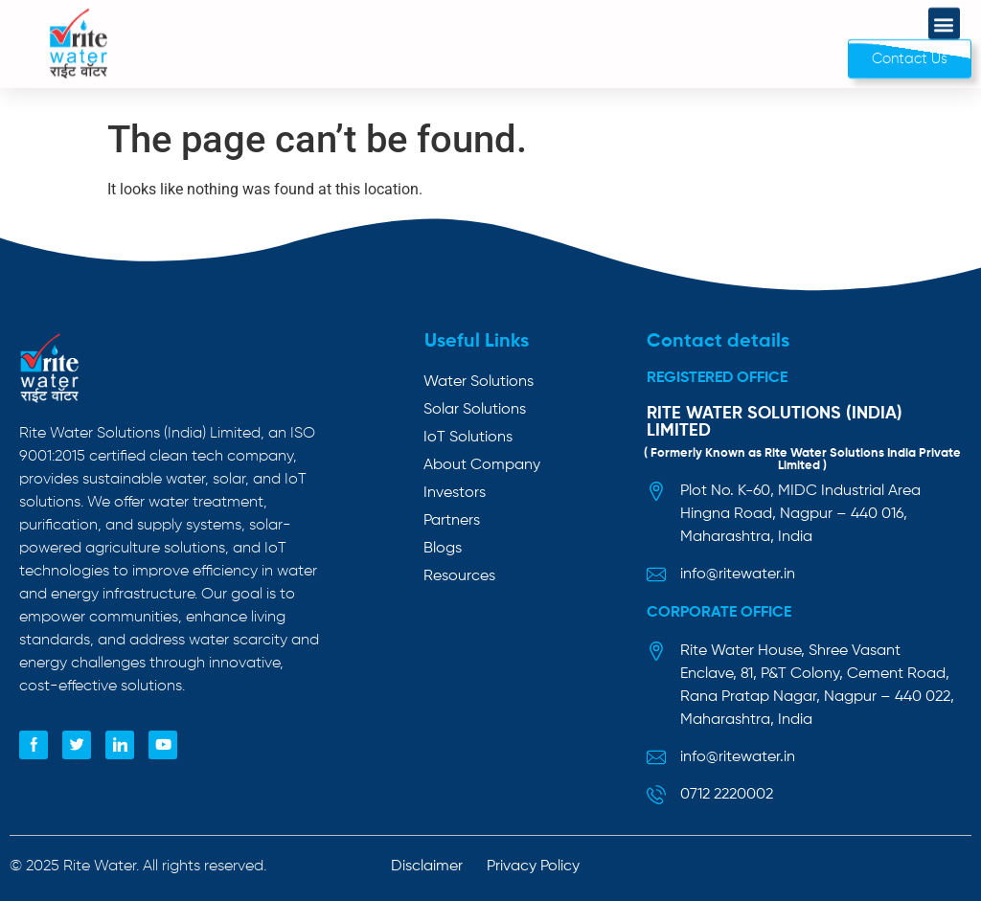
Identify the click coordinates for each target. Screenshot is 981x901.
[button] (944, 17)
